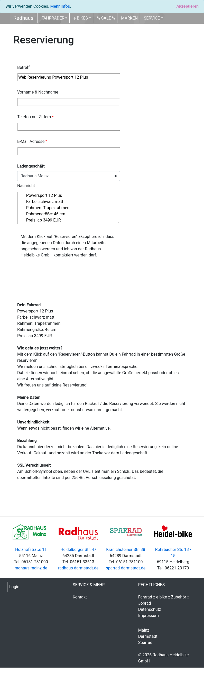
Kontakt (80, 597)
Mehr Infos (60, 6)
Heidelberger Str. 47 (78, 549)
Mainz (143, 630)
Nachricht (26, 185)
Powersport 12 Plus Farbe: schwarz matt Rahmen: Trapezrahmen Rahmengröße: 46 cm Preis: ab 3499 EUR (68, 208)
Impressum (148, 615)
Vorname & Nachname (37, 92)
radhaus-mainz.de (31, 568)
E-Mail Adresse (32, 141)
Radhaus (23, 18)
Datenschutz (149, 609)
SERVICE (152, 18)
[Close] (187, 6)
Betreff (23, 67)
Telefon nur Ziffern (35, 116)
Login (14, 586)
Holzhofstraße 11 (31, 549)
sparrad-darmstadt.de (125, 568)
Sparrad (145, 642)
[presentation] (56, 272)
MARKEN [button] (129, 18)
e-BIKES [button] (80, 18)
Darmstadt (147, 636)
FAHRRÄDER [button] (52, 18)
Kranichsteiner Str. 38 (125, 549)
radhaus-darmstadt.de (78, 568)
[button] (106, 18)
